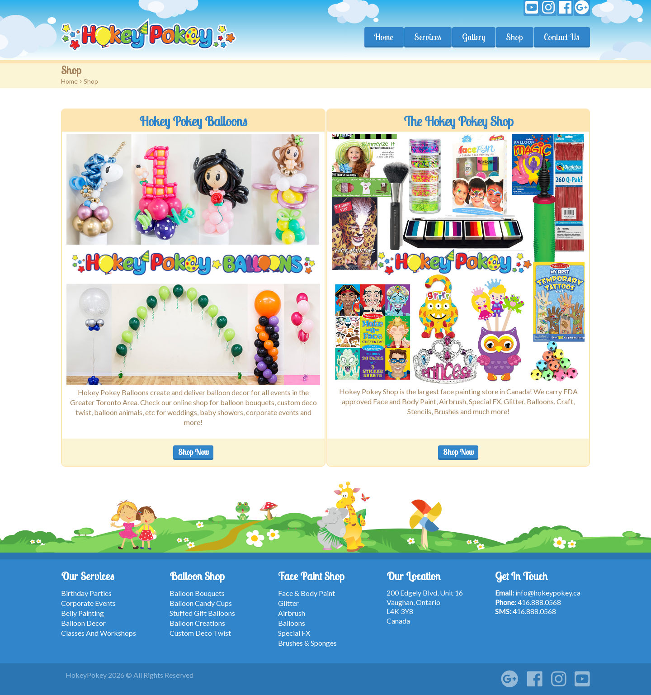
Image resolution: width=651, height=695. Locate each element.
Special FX (294, 633)
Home (383, 37)
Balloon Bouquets (197, 593)
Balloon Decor (83, 623)
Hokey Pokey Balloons (193, 121)
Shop (514, 37)
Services (427, 37)
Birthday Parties (86, 593)
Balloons (291, 623)
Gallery (473, 37)
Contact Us (562, 37)
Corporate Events (88, 603)
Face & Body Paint (306, 593)
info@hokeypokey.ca (547, 592)
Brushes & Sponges (307, 642)
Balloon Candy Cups (201, 603)
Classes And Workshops (98, 633)
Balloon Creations (197, 623)
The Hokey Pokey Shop (458, 121)
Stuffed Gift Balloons (202, 613)
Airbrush (291, 613)
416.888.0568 (539, 602)
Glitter (288, 603)
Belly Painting (82, 613)
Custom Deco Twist (200, 633)
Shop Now (193, 452)
